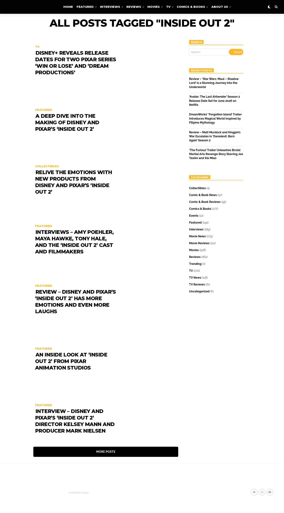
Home (68, 7)
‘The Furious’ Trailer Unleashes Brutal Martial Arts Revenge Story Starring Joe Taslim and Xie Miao (216, 154)
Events (193, 215)
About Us (219, 7)
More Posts (105, 451)
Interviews (110, 7)
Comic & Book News (203, 195)
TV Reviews (197, 284)
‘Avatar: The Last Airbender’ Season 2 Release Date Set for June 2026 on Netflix (214, 101)
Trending (195, 264)
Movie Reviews (199, 243)
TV (168, 7)
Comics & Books (191, 7)
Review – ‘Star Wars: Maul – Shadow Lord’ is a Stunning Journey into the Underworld (214, 83)
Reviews (133, 7)
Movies (153, 7)
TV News (195, 277)
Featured (85, 7)
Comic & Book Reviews (205, 202)
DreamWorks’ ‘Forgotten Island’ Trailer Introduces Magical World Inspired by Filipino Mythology (215, 118)
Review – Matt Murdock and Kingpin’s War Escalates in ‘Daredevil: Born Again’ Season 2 (215, 136)
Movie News (197, 236)
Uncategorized (199, 291)
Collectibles (197, 188)
